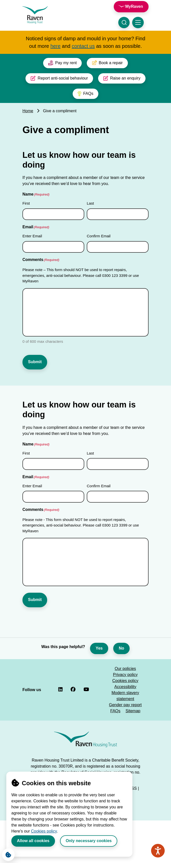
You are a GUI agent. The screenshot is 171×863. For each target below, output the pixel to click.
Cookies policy (44, 831)
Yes (99, 642)
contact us (83, 46)
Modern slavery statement (125, 689)
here (55, 46)
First (26, 203)
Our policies (125, 662)
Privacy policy (125, 668)
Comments (40, 259)
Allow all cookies (33, 841)
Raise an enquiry (121, 78)
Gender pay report (125, 698)
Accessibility (125, 680)
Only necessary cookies (88, 841)
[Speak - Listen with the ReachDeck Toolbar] (158, 850)
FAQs (85, 93)
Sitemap (133, 704)
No (121, 642)
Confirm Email (98, 236)
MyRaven (134, 6)
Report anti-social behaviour (59, 78)
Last (90, 203)
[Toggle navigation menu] (138, 22)
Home (27, 111)
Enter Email (32, 236)
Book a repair (107, 62)
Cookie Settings (6, 853)
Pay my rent (62, 62)
